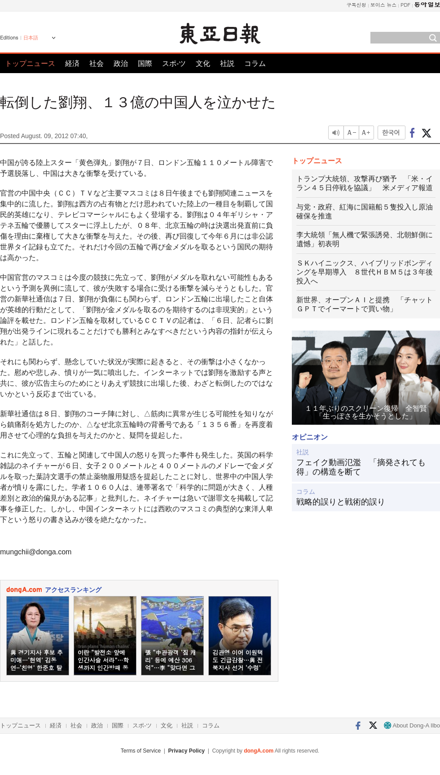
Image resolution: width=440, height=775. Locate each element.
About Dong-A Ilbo (412, 725)
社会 (96, 63)
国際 (145, 63)
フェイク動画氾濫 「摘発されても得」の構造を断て (361, 467)
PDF (405, 4)
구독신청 (356, 4)
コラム (255, 63)
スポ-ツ (174, 63)
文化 (203, 63)
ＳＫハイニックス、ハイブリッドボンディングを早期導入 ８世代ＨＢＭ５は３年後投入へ (364, 272)
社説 (227, 63)
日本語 (30, 37)
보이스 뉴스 (383, 4)
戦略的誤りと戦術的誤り (340, 501)
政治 (121, 63)
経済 (72, 63)
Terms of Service (141, 751)
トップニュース (30, 63)
